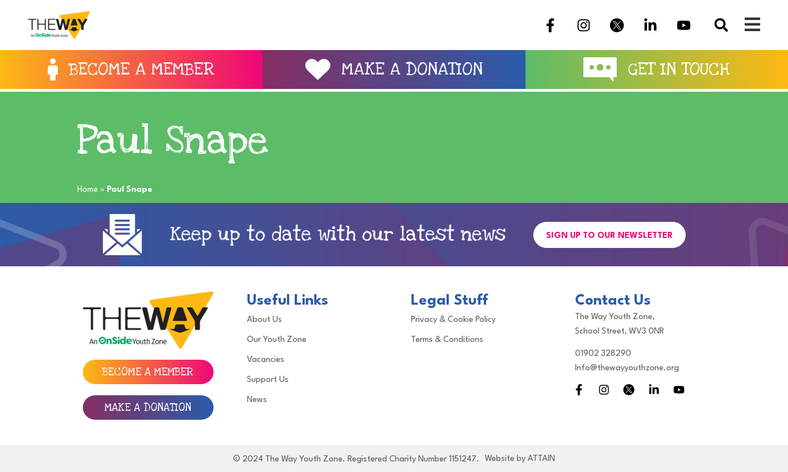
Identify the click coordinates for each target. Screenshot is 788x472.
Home (87, 190)
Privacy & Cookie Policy (453, 320)
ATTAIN (541, 459)
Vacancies (265, 360)
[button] (721, 25)
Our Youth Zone (276, 340)
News (257, 400)
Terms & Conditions (447, 340)
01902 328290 (603, 354)
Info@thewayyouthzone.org (627, 368)
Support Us (268, 380)
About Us (264, 320)
